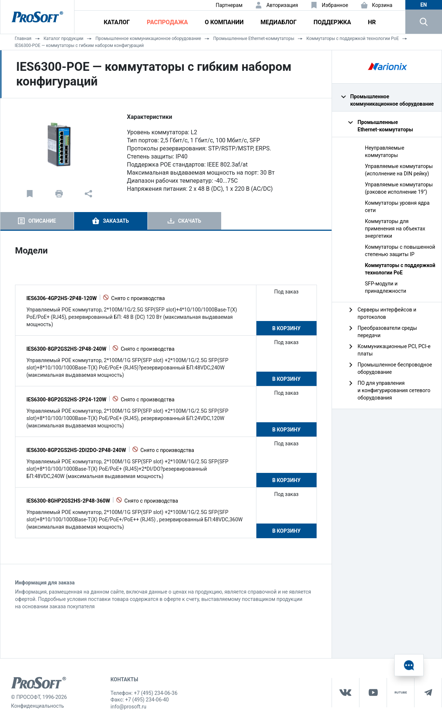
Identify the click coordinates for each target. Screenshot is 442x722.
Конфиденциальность (37, 706)
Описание (42, 221)
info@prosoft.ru (128, 707)
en (423, 5)
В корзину (286, 328)
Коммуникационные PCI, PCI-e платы (394, 350)
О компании (224, 22)
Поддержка (332, 22)
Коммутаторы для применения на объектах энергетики (395, 228)
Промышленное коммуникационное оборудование (148, 38)
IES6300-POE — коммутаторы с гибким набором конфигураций (79, 45)
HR (372, 22)
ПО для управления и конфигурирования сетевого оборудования (394, 390)
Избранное (335, 5)
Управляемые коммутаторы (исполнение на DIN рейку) (399, 169)
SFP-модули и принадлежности (385, 287)
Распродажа (167, 22)
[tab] (37, 221)
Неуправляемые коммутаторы (384, 151)
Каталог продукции (64, 38)
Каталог (117, 22)
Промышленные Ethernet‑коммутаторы (253, 38)
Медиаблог (278, 22)
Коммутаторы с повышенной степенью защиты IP (400, 250)
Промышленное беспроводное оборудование (395, 368)
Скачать (189, 221)
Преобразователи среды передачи (387, 331)
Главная (23, 38)
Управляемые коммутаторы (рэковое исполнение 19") (399, 188)
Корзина (382, 5)
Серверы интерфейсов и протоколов (387, 313)
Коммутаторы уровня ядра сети (397, 206)
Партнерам (229, 5)
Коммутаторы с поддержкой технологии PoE (352, 38)
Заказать (116, 221)
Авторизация (282, 5)
